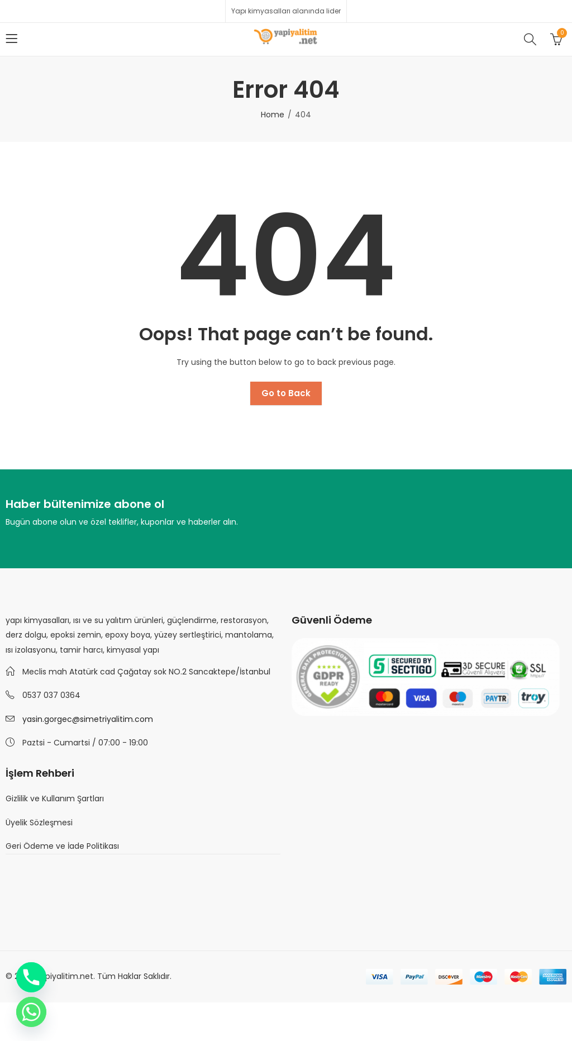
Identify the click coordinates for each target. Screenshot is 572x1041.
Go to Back (286, 393)
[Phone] (31, 977)
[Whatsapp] (31, 1012)
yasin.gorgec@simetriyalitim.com (87, 719)
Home (272, 114)
